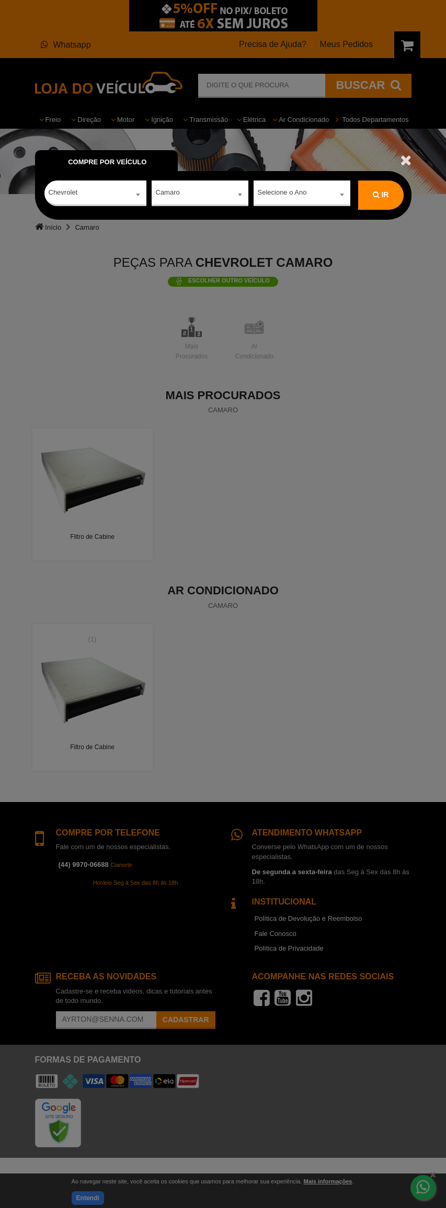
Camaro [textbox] (168, 194)
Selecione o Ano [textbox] (282, 194)
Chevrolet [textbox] (63, 194)
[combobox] (95, 195)
